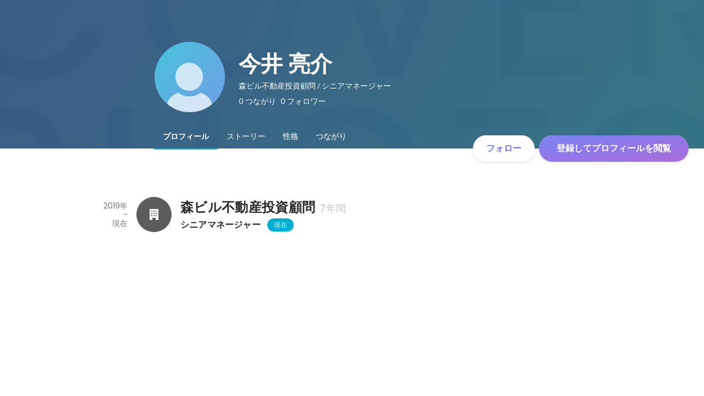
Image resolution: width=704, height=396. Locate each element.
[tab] (186, 136)
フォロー (503, 148)
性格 (290, 136)
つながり (331, 136)
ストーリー (246, 136)
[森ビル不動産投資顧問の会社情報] (154, 214)
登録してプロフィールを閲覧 (614, 148)
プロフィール (186, 136)
